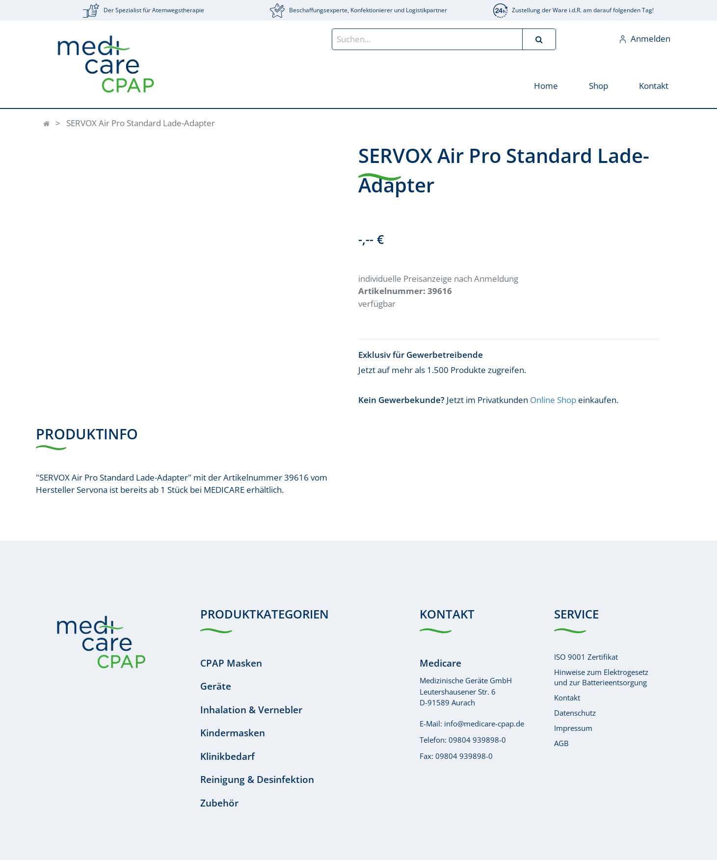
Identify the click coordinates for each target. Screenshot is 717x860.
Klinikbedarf (227, 756)
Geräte (215, 686)
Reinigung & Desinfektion (257, 779)
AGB (561, 743)
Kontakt (567, 697)
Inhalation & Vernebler (251, 709)
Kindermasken (232, 732)
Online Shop (553, 399)
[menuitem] (545, 85)
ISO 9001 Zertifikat (586, 657)
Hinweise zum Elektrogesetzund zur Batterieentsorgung (601, 677)
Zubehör (219, 803)
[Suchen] (539, 39)
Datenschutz (575, 713)
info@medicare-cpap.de (484, 723)
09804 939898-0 (477, 740)
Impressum (573, 728)
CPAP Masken (231, 663)
